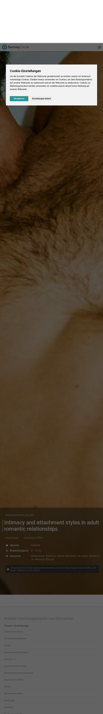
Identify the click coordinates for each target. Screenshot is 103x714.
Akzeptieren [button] (19, 55)
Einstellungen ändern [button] (41, 55)
